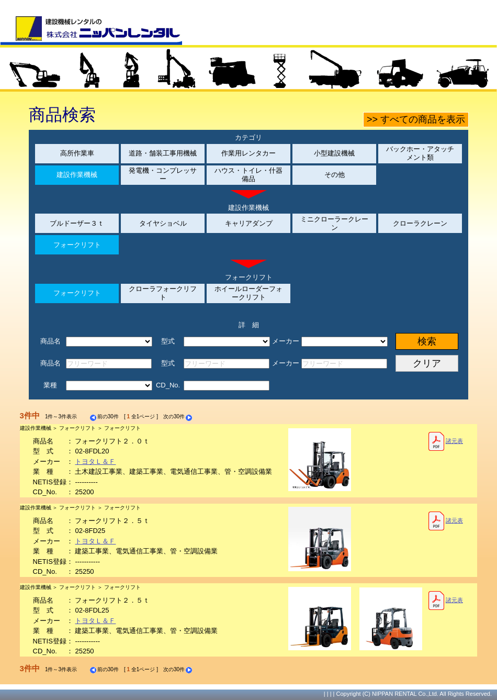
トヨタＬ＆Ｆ (95, 461)
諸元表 (445, 441)
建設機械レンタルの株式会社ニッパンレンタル (91, 30)
